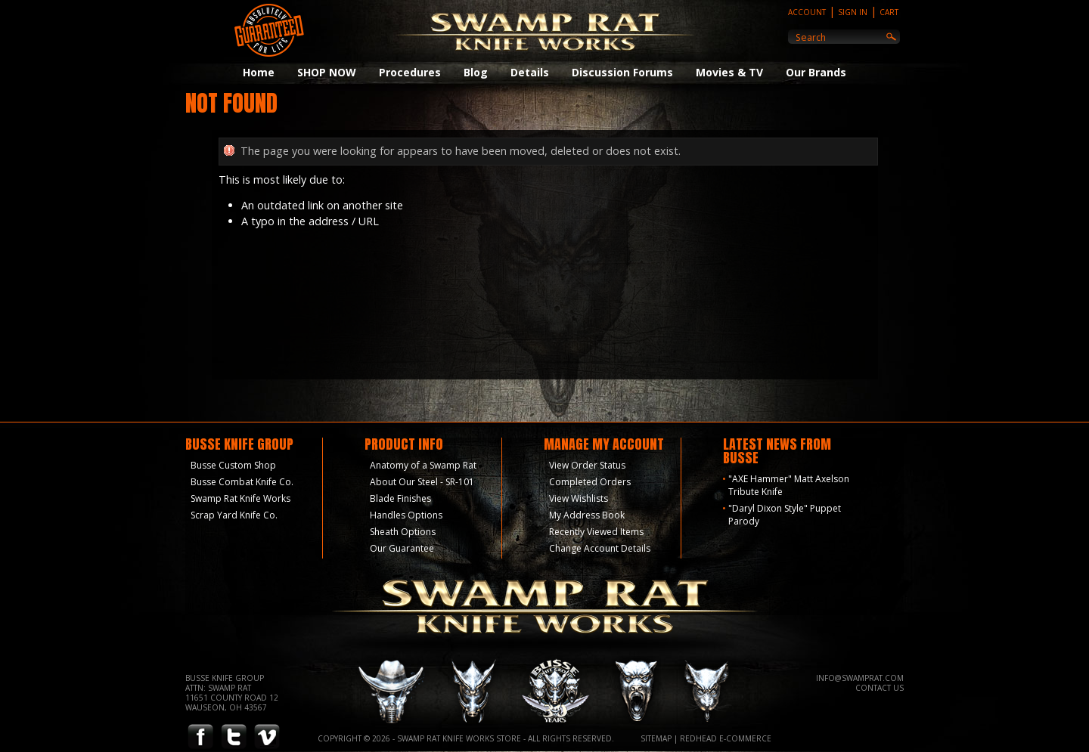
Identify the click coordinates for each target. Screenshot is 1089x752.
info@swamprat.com (860, 678)
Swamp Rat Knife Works (240, 498)
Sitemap (656, 738)
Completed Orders (590, 481)
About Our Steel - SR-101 (422, 481)
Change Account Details (599, 548)
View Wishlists (578, 498)
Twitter (234, 737)
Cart (889, 12)
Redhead (698, 738)
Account (807, 12)
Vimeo (267, 737)
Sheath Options (403, 531)
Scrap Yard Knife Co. (234, 515)
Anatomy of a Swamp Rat (423, 465)
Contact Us (879, 687)
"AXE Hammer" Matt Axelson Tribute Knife (788, 485)
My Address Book (587, 515)
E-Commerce (745, 738)
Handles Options (406, 515)
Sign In (852, 12)
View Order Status (587, 465)
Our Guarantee (402, 548)
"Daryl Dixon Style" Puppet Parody (784, 515)
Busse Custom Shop (233, 465)
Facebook (200, 737)
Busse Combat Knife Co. (242, 481)
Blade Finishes (400, 498)
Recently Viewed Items (596, 531)
